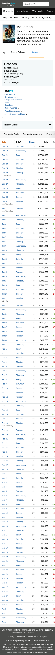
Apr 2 (4, 613)
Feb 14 (5, 406)
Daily (4, 17)
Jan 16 (4, 276)
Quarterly (47, 17)
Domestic (8, 11)
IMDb (38, 640)
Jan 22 (4, 305)
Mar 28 (5, 591)
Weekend (14, 17)
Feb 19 (5, 430)
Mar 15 (5, 535)
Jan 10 (4, 250)
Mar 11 (5, 517)
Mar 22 (5, 565)
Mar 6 (4, 495)
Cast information (11, 94)
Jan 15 (4, 272)
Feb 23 (5, 447)
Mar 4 (4, 487)
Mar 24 (5, 574)
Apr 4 (4, 622)
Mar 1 (4, 474)
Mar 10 (5, 513)
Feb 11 (5, 392)
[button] (52, 3)
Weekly (25, 17)
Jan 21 (4, 298)
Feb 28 (5, 469)
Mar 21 (5, 561)
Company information (13, 100)
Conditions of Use (35, 650)
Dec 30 (5, 197)
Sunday (19, 164)
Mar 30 (5, 600)
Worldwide (37, 11)
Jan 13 (4, 263)
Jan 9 (4, 246)
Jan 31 (4, 344)
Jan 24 (4, 314)
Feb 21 (5, 439)
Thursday (20, 184)
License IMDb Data (35, 636)
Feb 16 (5, 414)
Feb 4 (4, 362)
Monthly (36, 17)
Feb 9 (4, 384)
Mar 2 (4, 478)
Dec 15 (5, 146)
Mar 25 (5, 578)
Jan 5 (4, 228)
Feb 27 (5, 465)
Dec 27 (5, 184)
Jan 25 (4, 318)
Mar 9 (4, 509)
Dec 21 (5, 155)
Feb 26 (5, 461)
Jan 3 (4, 220)
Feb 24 (5, 452)
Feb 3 (4, 358)
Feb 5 (4, 366)
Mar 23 (5, 570)
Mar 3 (4, 482)
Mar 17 (5, 543)
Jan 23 (4, 310)
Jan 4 (4, 224)
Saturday (20, 146)
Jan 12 (4, 259)
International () (13, 74)
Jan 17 (4, 281)
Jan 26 (4, 323)
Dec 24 (5, 168)
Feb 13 (5, 401)
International (22, 11)
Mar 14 (5, 530)
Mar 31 (5, 605)
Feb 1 (4, 349)
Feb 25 (5, 456)
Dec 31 (5, 201)
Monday (19, 168)
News (7, 102)
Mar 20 (5, 557)
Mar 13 (5, 526)
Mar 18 (5, 548)
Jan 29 (4, 336)
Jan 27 (4, 327)
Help (46, 636)
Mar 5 (4, 491)
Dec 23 (5, 164)
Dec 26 (5, 179)
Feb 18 (5, 423)
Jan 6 (4, 233)
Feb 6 (4, 371)
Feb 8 (4, 379)
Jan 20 (4, 294)
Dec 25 (5, 172)
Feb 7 (4, 375)
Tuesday (19, 172)
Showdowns (29, 632)
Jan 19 (4, 289)
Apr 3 (4, 618)
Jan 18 (4, 285)
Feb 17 (5, 419)
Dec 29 (5, 193)
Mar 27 (5, 587)
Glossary (10, 636)
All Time (39, 630)
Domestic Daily (11, 134)
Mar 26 (5, 583)
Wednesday (21, 151)
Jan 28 (4, 331)
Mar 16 (5, 539)
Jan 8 (4, 242)
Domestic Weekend (32, 134)
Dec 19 (5, 151)
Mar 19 (5, 552)
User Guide (20, 636)
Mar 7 (4, 500)
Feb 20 (5, 434)
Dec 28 (5, 188)
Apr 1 (4, 609)
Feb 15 (5, 410)
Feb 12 (5, 397)
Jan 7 (4, 237)
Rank (31, 142)
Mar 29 (5, 596)
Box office (9, 105)
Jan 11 (4, 255)
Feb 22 (5, 443)
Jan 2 (4, 215)
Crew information (12, 97)
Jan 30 (4, 340)
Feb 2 (4, 353)
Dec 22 (5, 159)
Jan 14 (4, 268)
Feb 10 (5, 388)
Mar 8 (4, 504)
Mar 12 (5, 522)
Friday (18, 155)
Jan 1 (4, 208)
